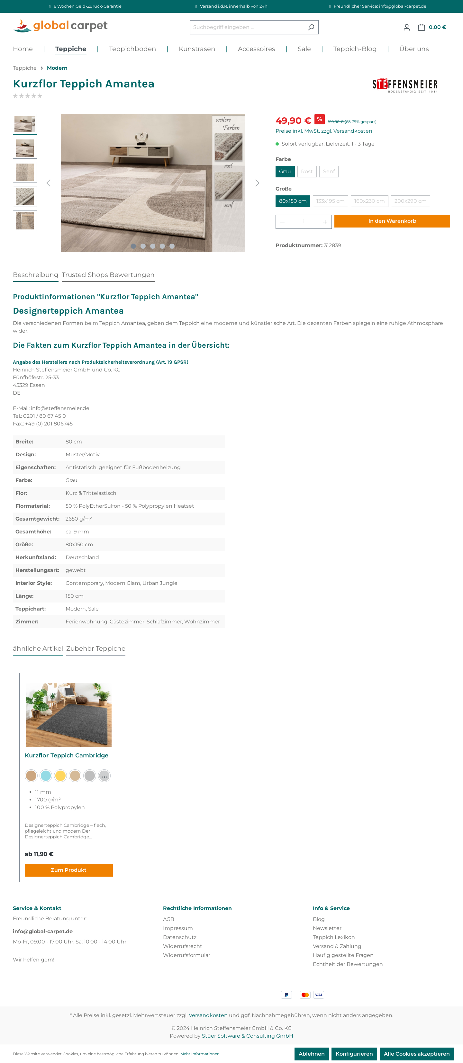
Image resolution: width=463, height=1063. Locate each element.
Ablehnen (312, 1054)
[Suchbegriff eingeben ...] (247, 27)
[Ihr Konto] (406, 27)
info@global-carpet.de (43, 931)
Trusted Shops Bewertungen (108, 275)
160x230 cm (369, 201)
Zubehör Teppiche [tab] (95, 648)
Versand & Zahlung (337, 946)
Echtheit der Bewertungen (348, 964)
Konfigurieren (354, 1054)
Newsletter (327, 928)
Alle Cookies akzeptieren (417, 1054)
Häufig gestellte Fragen (343, 955)
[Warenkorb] (432, 27)
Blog (319, 919)
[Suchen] (311, 27)
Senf (329, 171)
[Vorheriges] (48, 183)
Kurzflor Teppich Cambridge (66, 755)
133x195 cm (330, 201)
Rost (307, 171)
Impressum (178, 928)
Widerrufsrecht (182, 946)
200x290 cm (411, 201)
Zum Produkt (68, 870)
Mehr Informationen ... (201, 1053)
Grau (285, 171)
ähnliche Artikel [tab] (38, 648)
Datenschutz (179, 937)
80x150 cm (293, 201)
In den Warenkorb (392, 221)
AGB (168, 919)
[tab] (36, 274)
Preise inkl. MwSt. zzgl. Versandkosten (324, 131)
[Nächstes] (257, 183)
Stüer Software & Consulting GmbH (247, 1036)
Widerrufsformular (186, 955)
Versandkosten (208, 1015)
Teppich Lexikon (334, 937)
